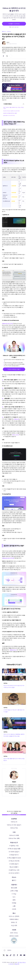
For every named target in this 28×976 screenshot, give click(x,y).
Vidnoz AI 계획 (14, 841)
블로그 (14, 886)
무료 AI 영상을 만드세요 (14, 817)
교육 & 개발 (14, 897)
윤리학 (11, 970)
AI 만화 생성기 (14, 870)
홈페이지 (4, 31)
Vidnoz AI (16, 419)
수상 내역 (14, 931)
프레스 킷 (14, 928)
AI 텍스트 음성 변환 (14, 855)
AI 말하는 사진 (14, 852)
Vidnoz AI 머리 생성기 (14, 831)
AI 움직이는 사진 (14, 876)
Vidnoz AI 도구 (13, 650)
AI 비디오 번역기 (14, 879)
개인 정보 (19, 968)
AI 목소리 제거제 (14, 867)
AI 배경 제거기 (14, 861)
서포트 (14, 915)
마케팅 (14, 909)
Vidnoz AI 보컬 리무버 (7, 323)
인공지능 (9, 31)
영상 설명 (14, 894)
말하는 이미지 (15, 434)
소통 (14, 912)
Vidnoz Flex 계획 (14, 844)
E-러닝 (14, 900)
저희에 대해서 (14, 925)
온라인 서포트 (14, 942)
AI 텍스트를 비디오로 (14, 864)
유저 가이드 (14, 939)
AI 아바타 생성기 (14, 858)
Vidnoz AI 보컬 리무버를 (8, 558)
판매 (14, 906)
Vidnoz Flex (14, 834)
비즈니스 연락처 (14, 922)
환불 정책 (17, 970)
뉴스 (14, 903)
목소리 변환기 (14, 873)
